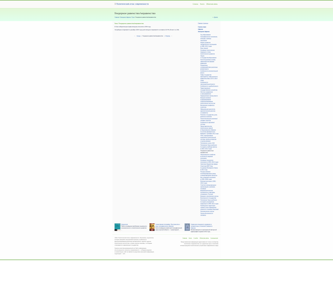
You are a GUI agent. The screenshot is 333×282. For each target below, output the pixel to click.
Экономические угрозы (207, 211)
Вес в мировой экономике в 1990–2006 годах (208, 178)
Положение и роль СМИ (207, 143)
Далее (216, 17)
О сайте (196, 238)
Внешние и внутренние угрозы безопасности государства (209, 197)
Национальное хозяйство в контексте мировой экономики (207, 156)
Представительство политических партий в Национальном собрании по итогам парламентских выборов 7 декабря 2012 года (209, 129)
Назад (138, 36)
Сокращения (214, 238)
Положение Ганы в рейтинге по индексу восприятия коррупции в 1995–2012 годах (209, 202)
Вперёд (167, 36)
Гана (133, 17)
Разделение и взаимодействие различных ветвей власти (209, 67)
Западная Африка (125, 17)
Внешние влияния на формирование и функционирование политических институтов (207, 100)
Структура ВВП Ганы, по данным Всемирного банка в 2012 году (209, 168)
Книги (202, 4)
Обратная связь (212, 4)
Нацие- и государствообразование (208, 57)
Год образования (205, 35)
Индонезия (124, 224)
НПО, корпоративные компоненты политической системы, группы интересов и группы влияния (208, 138)
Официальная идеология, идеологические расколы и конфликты (207, 111)
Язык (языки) (204, 48)
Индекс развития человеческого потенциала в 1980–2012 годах (208, 44)
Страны (195, 4)
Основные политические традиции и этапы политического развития (207, 52)
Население (203, 40)
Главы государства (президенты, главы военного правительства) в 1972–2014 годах (209, 77)
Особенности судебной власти (209, 86)
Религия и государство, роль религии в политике (208, 115)
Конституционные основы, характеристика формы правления (208, 61)
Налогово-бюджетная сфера (209, 164)
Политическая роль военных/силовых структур (208, 119)
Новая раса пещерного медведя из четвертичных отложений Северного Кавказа (201, 226)
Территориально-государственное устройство (208, 89)
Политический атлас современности (132, 4)
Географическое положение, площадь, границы (208, 37)
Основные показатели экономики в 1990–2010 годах (209, 161)
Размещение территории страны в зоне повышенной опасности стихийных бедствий (209, 207)
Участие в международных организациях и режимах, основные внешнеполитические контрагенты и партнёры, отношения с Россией (208, 189)
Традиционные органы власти (209, 96)
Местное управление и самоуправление (206, 93)
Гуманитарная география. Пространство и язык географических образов (167, 225)
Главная (117, 17)
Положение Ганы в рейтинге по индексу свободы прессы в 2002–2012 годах (208, 147)
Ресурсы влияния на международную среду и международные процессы (208, 173)
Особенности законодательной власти (207, 83)
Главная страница (203, 23)
